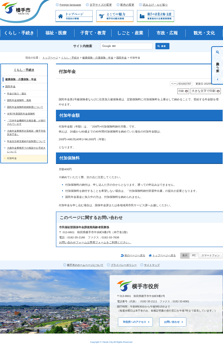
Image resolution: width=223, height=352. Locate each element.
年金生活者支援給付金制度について (26, 141)
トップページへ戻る (164, 255)
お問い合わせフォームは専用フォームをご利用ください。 (95, 242)
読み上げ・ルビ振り (155, 4)
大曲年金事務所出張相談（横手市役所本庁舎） (26, 133)
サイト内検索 (82, 46)
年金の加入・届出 (16, 93)
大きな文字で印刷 (203, 90)
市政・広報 (167, 32)
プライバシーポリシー (124, 265)
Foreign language (70, 4)
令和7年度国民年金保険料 (21, 113)
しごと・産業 (130, 32)
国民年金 (121, 57)
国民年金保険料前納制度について (25, 107)
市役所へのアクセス (134, 321)
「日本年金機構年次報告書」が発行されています (26, 122)
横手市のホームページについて (85, 265)
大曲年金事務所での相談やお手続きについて (26, 150)
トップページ (50, 57)
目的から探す (217, 65)
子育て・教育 (93, 32)
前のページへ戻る (134, 255)
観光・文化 (204, 32)
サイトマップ (152, 265)
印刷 (181, 91)
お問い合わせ (172, 321)
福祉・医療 (56, 32)
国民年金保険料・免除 (19, 100)
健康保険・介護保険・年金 (97, 57)
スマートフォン (211, 255)
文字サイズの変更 (101, 4)
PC (194, 255)
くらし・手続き (19, 32)
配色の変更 (127, 4)
